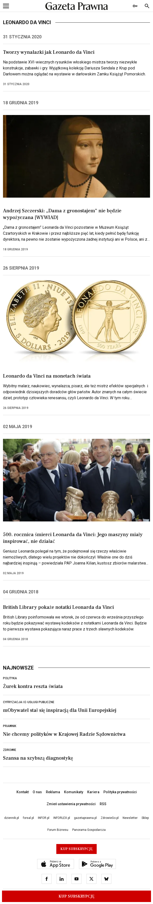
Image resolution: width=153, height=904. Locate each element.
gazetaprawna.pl (85, 818)
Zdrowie (9, 750)
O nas (37, 792)
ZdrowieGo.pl (110, 818)
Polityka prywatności (120, 792)
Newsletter (130, 818)
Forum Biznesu (57, 830)
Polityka (10, 678)
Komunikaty (73, 792)
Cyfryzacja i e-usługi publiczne (28, 702)
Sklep (145, 818)
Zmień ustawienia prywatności (71, 804)
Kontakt (22, 792)
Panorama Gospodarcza (89, 830)
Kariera (93, 792)
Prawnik (9, 726)
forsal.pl (28, 818)
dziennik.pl (11, 818)
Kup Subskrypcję (77, 896)
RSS (103, 804)
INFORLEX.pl (61, 818)
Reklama (53, 792)
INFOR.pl (43, 818)
